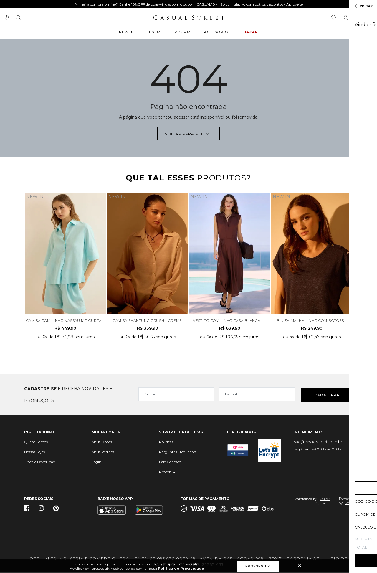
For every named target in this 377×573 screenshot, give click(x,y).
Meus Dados (102, 443)
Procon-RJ (168, 473)
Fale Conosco (170, 463)
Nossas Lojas (34, 453)
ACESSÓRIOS (216, 33)
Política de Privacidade (181, 568)
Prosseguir (257, 566)
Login (96, 463)
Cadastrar (327, 395)
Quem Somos (36, 443)
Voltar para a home (188, 133)
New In (127, 33)
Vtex (349, 504)
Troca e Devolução (39, 463)
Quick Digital (322, 502)
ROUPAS (182, 33)
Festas (154, 33)
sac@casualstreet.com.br (318, 442)
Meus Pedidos (103, 453)
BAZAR (249, 33)
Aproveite (294, 4)
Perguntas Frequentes (177, 453)
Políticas (166, 443)
